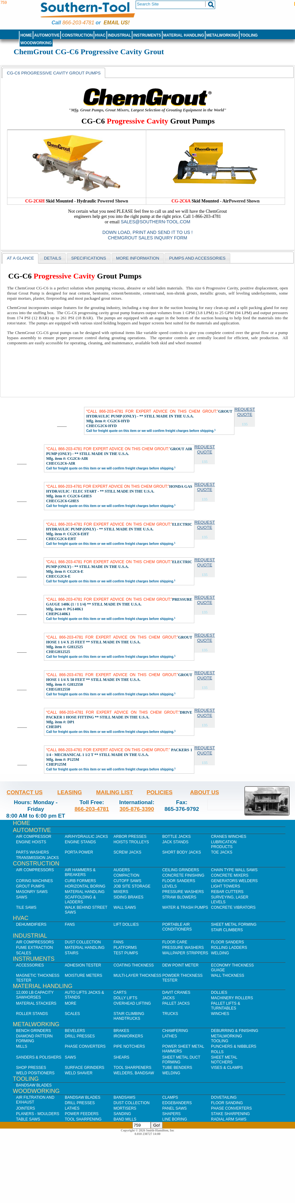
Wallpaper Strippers (185, 953)
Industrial (119, 35)
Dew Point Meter (180, 965)
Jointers (25, 1108)
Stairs (71, 953)
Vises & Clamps (227, 1067)
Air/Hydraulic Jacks (86, 836)
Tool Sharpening (83, 1119)
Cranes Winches (228, 836)
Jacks (168, 998)
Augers (122, 870)
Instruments (147, 35)
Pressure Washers (183, 891)
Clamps (170, 1097)
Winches (220, 1013)
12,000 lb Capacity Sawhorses (35, 995)
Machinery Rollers (232, 998)
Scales (23, 953)
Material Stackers (36, 1003)
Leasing (69, 792)
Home (26, 35)
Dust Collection (83, 942)
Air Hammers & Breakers (80, 872)
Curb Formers (80, 881)
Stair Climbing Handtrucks (129, 1016)
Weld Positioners (35, 1073)
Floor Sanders (178, 881)
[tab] (53, 73)
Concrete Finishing (183, 875)
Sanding (122, 1114)
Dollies (219, 992)
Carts (120, 992)
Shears (121, 1057)
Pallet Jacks (176, 1003)
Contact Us (25, 792)
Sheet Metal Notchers (224, 1059)
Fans (70, 924)
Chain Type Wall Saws (234, 870)
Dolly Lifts (125, 998)
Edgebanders (177, 1103)
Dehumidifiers (31, 924)
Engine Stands (80, 842)
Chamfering (175, 1030)
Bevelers (75, 1030)
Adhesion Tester (83, 965)
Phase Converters (85, 1046)
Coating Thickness (134, 965)
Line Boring (174, 1119)
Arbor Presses (130, 836)
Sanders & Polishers (38, 1057)
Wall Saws (125, 907)
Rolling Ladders (229, 947)
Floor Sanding (227, 1103)
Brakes (121, 1030)
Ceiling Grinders (180, 870)
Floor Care (174, 942)
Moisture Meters (83, 975)
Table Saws (28, 1119)
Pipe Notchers (129, 1046)
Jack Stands (175, 842)
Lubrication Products (224, 844)
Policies (160, 792)
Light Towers (225, 886)
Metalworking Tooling (226, 1038)
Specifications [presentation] (88, 258)
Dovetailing (224, 1097)
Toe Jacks (221, 852)
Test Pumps (126, 953)
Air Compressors (35, 870)
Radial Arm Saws (228, 1119)
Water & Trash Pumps (185, 907)
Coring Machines (34, 881)
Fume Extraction (34, 947)
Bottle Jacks (176, 836)
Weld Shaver (78, 1073)
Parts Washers (32, 852)
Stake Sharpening (230, 1114)
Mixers (121, 891)
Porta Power (79, 852)
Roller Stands (32, 1013)
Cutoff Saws (127, 881)
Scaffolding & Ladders (80, 899)
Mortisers (125, 1108)
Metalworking (222, 35)
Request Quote (244, 412)
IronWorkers (128, 1036)
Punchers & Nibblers (233, 1046)
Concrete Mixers (230, 875)
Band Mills (125, 1119)
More (70, 1003)
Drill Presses (80, 1036)
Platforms (125, 947)
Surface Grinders (84, 1067)
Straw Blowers (179, 897)
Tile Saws (26, 907)
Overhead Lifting (132, 1003)
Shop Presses (31, 1067)
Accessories (30, 965)
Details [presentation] (52, 258)
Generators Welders (234, 881)
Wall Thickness (227, 975)
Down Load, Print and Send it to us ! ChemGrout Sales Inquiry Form (147, 235)
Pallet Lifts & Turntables (225, 1005)
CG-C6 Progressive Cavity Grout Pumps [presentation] (53, 73)
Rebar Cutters (227, 891)
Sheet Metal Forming (234, 924)
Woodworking (36, 43)
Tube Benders (177, 1067)
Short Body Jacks (181, 852)
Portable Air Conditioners (177, 927)
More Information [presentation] (137, 258)
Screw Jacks (127, 852)
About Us (204, 792)
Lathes (169, 1036)
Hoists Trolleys (131, 842)
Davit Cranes (176, 992)
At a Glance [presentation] (20, 258)
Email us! (117, 22)
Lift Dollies (126, 924)
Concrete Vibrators (233, 907)
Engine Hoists (31, 842)
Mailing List (114, 792)
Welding (220, 953)
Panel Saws (174, 1108)
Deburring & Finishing (234, 1030)
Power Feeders (81, 1114)
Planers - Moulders (37, 1114)
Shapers (171, 1114)
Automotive (47, 35)
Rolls (217, 1052)
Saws (21, 897)
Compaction (126, 875)
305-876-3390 (137, 809)
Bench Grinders (33, 1030)
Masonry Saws (31, 891)
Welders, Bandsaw (134, 1073)
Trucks (170, 1013)
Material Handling (183, 35)
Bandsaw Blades (34, 1085)
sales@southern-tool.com (155, 221)
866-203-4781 (78, 22)
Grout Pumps (30, 886)
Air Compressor (33, 836)
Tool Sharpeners (132, 1067)
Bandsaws (124, 1097)
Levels (169, 886)
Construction (77, 35)
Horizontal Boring (85, 886)
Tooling (248, 35)
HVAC (100, 35)
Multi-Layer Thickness (137, 975)
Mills (21, 1046)
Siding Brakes (128, 897)
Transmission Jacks (37, 857)
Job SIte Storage (132, 886)
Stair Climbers (227, 930)
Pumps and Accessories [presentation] (197, 258)
